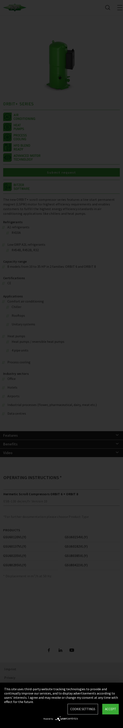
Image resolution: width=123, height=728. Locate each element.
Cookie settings (82, 709)
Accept (110, 709)
